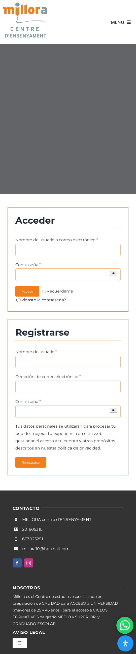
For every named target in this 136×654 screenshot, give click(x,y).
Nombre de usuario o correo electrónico (56, 239)
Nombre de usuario (36, 351)
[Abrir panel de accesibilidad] (125, 643)
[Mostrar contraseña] (113, 273)
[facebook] (17, 562)
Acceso (27, 291)
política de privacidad (78, 448)
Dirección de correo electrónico (48, 376)
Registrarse (31, 462)
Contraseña (28, 264)
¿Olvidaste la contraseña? (40, 300)
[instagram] (28, 562)
